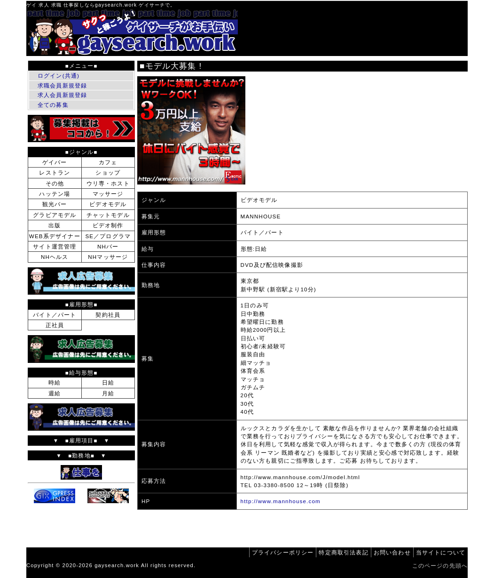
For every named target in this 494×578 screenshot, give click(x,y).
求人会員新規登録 (62, 95)
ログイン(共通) (58, 75)
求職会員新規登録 (62, 85)
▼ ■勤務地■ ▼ (81, 455)
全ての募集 (53, 105)
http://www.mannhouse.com (281, 501)
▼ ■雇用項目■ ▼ (81, 440)
